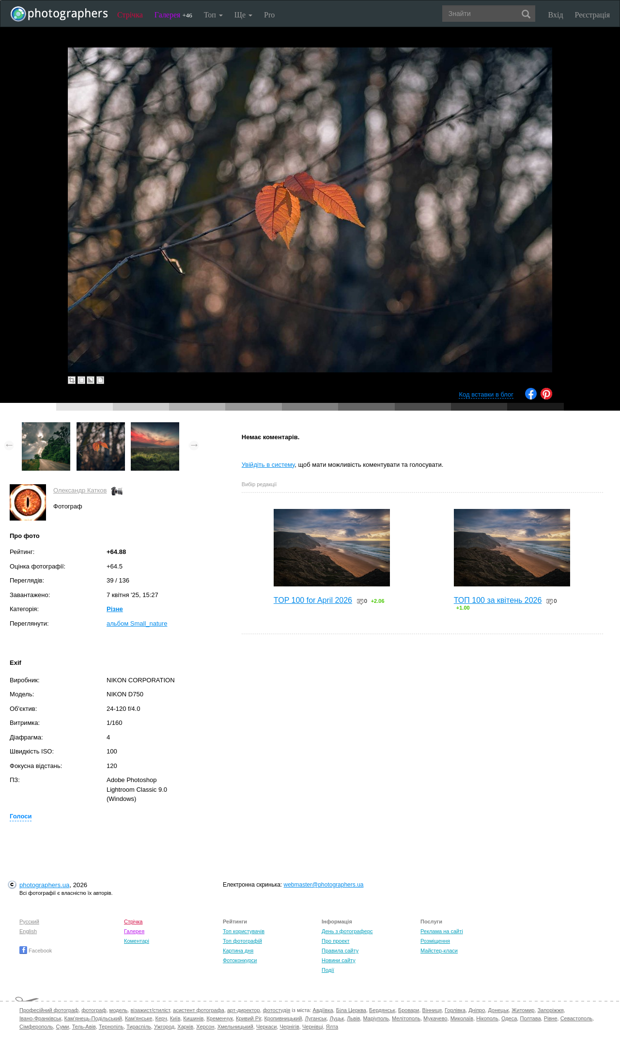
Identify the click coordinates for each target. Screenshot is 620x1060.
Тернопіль (111, 1026)
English (28, 931)
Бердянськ (382, 1010)
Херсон (205, 1026)
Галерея (173, 15)
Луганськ (315, 1018)
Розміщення (435, 941)
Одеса (509, 1018)
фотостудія (277, 1010)
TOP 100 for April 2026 (313, 600)
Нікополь (487, 1018)
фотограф (93, 1010)
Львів (353, 1018)
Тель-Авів (84, 1026)
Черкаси (266, 1026)
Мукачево (435, 1018)
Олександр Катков (80, 490)
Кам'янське (139, 1018)
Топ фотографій (242, 941)
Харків (185, 1026)
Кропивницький (283, 1018)
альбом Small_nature (137, 623)
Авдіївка (323, 1010)
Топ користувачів (243, 931)
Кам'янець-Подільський (93, 1018)
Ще (243, 15)
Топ (213, 15)
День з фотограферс (347, 931)
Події (328, 970)
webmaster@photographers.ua (324, 884)
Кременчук (219, 1018)
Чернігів (289, 1026)
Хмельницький (235, 1026)
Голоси (20, 816)
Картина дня (238, 950)
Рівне (551, 1018)
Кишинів (193, 1018)
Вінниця (432, 1010)
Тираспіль (138, 1026)
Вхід (555, 15)
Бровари (408, 1010)
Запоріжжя (551, 1010)
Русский (29, 921)
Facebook (35, 950)
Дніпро (476, 1010)
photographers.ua (44, 885)
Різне (115, 609)
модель (118, 1010)
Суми (62, 1026)
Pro (269, 15)
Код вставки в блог (486, 394)
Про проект (335, 941)
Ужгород (164, 1026)
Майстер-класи (439, 950)
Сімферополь (36, 1026)
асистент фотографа (198, 1010)
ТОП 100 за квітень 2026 (498, 600)
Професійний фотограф (48, 1010)
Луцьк (336, 1018)
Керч (161, 1018)
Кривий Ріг (248, 1018)
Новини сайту (339, 960)
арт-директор (243, 1010)
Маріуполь (375, 1018)
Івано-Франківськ (40, 1018)
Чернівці (312, 1026)
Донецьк (498, 1010)
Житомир (523, 1010)
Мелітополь (406, 1018)
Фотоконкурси (240, 960)
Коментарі (136, 941)
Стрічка (130, 15)
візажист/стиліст (150, 1010)
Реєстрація (592, 15)
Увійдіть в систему (268, 464)
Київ (175, 1018)
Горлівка (455, 1010)
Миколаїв (462, 1018)
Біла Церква (351, 1010)
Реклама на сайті (441, 931)
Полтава (530, 1018)
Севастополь (576, 1018)
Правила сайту (340, 950)
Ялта (332, 1026)
